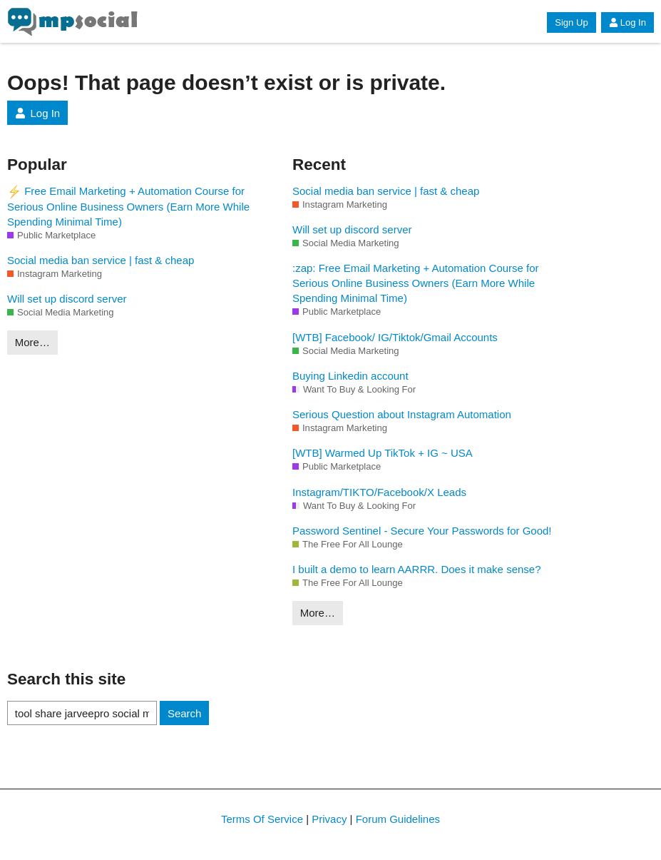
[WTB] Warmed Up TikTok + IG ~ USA (382, 453)
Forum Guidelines (398, 819)
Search (185, 713)
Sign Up (571, 22)
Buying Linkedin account (350, 376)
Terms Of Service (262, 819)
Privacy (329, 819)
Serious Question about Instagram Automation (401, 414)
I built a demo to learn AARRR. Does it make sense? (416, 569)
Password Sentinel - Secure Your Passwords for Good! (422, 531)
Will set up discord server (67, 299)
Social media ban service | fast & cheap (100, 260)
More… (32, 342)
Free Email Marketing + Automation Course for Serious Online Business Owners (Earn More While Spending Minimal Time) (128, 206)
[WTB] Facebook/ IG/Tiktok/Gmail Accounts (395, 337)
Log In (627, 22)
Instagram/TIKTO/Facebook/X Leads (379, 492)
